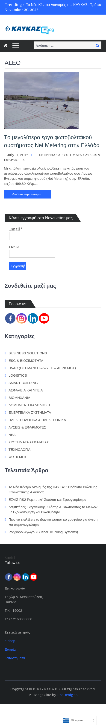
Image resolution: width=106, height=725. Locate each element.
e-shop (10, 641)
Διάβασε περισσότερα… (27, 194)
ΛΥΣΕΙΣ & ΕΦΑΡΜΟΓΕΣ (27, 427)
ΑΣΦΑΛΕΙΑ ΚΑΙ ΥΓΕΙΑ (26, 390)
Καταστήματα (15, 658)
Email (16, 229)
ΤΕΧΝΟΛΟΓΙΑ (19, 449)
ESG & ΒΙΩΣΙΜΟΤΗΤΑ (26, 360)
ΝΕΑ (12, 435)
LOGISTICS (18, 375)
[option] (66, 4)
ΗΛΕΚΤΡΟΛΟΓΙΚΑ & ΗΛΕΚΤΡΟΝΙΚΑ (37, 420)
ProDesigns (67, 695)
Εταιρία (10, 649)
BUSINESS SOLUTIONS (28, 353)
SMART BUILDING (23, 383)
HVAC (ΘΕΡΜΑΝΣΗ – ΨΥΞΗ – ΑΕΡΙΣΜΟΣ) (42, 368)
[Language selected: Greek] (78, 720)
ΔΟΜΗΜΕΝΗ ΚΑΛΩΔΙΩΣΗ (29, 405)
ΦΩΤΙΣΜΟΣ (18, 457)
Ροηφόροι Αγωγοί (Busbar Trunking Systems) (43, 532)
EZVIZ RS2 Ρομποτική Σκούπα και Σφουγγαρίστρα (47, 499)
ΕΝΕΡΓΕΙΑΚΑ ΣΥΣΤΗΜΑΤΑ (60, 155)
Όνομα (14, 247)
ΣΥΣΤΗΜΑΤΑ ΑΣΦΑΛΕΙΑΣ (29, 442)
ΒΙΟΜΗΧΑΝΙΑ (19, 398)
